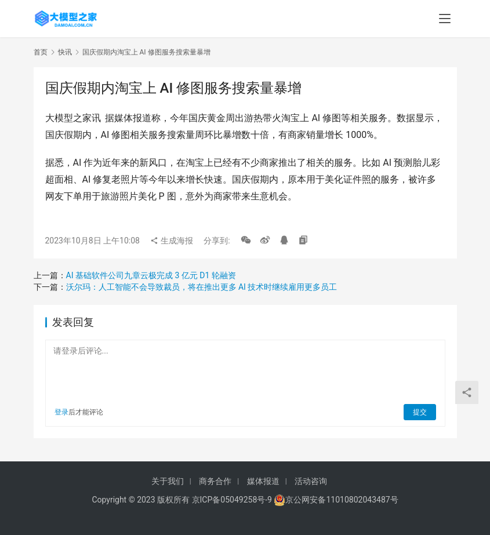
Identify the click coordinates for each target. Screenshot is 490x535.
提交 (420, 412)
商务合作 (215, 481)
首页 (41, 52)
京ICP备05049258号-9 (232, 499)
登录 (61, 412)
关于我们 (167, 481)
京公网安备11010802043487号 (341, 499)
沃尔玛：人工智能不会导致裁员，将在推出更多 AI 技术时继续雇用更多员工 (201, 287)
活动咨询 (311, 481)
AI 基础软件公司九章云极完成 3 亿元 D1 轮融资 (151, 275)
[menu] (445, 18)
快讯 (65, 52)
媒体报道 (263, 481)
